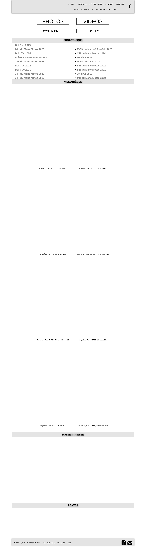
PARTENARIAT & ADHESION (105, 9)
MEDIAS (87, 9)
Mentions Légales (19, 543)
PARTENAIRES (96, 4)
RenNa (37, 543)
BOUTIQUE (120, 4)
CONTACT (109, 4)
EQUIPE (71, 4)
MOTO (76, 9)
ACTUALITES (83, 4)
